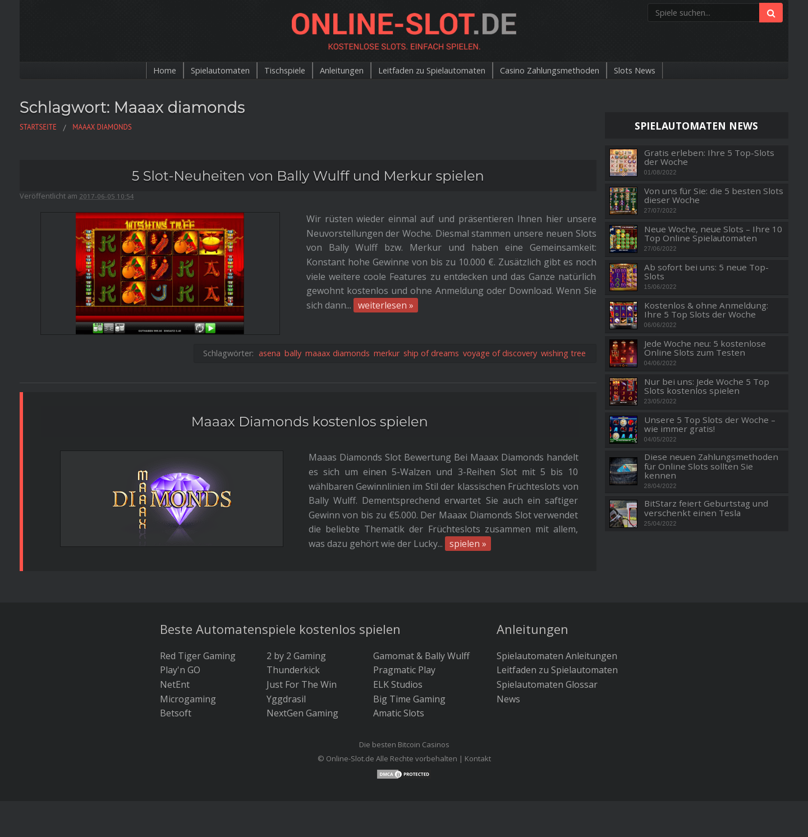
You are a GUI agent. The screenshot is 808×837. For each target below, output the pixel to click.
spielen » (228, 465)
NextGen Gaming (302, 680)
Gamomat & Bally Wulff (421, 622)
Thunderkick (293, 637)
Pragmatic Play (404, 637)
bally (292, 302)
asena (270, 302)
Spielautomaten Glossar (547, 651)
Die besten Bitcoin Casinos (404, 711)
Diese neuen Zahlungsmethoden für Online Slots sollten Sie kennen (711, 466)
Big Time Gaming (409, 665)
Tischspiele (268, 71)
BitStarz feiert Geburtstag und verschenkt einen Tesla (706, 508)
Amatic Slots (398, 680)
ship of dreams (431, 302)
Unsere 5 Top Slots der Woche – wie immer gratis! (709, 424)
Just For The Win (302, 651)
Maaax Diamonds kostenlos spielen (309, 371)
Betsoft (175, 680)
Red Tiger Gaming (198, 622)
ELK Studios (398, 651)
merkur (387, 302)
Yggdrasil (286, 665)
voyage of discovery (500, 302)
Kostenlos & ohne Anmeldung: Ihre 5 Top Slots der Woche (706, 310)
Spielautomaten (197, 71)
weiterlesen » (176, 277)
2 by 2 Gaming (296, 622)
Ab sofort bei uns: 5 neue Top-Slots (706, 272)
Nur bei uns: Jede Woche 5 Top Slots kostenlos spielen (706, 386)
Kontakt (478, 725)
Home (136, 71)
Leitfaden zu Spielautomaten (433, 71)
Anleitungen (333, 71)
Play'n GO (180, 637)
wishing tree (563, 302)
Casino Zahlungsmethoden (566, 71)
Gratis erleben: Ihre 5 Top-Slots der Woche (709, 157)
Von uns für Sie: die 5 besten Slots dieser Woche (713, 195)
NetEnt (175, 651)
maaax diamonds (337, 302)
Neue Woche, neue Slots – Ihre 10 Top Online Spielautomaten (713, 233)
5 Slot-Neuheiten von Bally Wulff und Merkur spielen (308, 176)
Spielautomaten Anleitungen (557, 622)
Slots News (660, 71)
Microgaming (188, 665)
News (508, 665)
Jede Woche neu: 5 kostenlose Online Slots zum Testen (705, 348)
